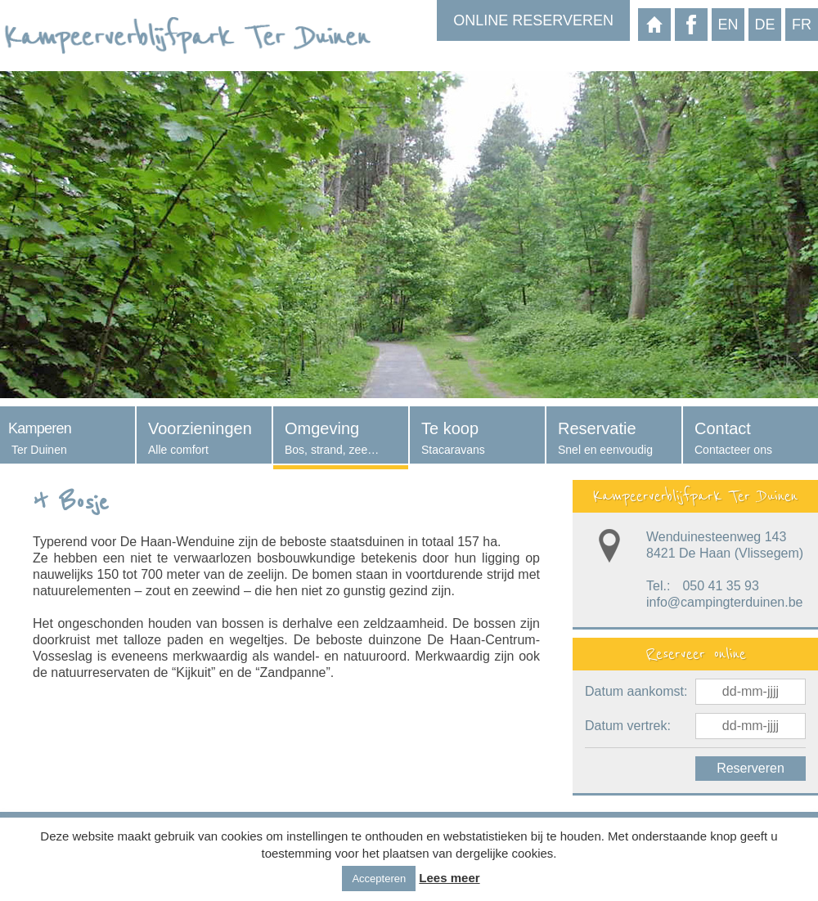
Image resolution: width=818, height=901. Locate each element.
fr (801, 24)
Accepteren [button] (379, 878)
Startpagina (654, 24)
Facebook (691, 24)
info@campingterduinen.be (724, 602)
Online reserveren (533, 20)
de (764, 24)
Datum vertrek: (628, 726)
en (727, 24)
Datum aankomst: (636, 691)
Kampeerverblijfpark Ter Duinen (695, 496)
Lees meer (449, 878)
